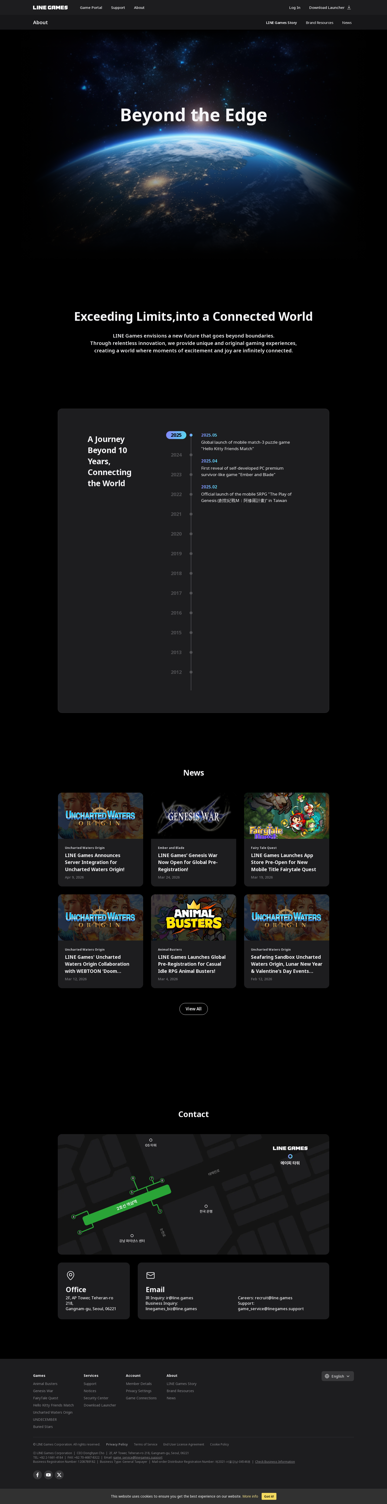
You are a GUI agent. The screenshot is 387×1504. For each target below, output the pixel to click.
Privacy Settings (139, 1390)
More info (250, 1496)
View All (194, 1009)
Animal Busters (45, 1383)
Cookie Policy (219, 1444)
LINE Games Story (281, 22)
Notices (90, 1390)
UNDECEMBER (45, 1419)
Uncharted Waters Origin (53, 1412)
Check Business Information (275, 1462)
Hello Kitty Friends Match (53, 1405)
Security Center (96, 1398)
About (139, 7)
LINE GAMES (50, 7)
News (346, 22)
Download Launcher (327, 7)
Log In (294, 7)
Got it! (269, 1496)
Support (118, 7)
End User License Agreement (183, 1444)
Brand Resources (319, 22)
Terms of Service (145, 1444)
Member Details (139, 1383)
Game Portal (91, 7)
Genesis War (43, 1390)
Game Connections (141, 1398)
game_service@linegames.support (137, 1457)
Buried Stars (43, 1426)
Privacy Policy (117, 1444)
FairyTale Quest (45, 1398)
